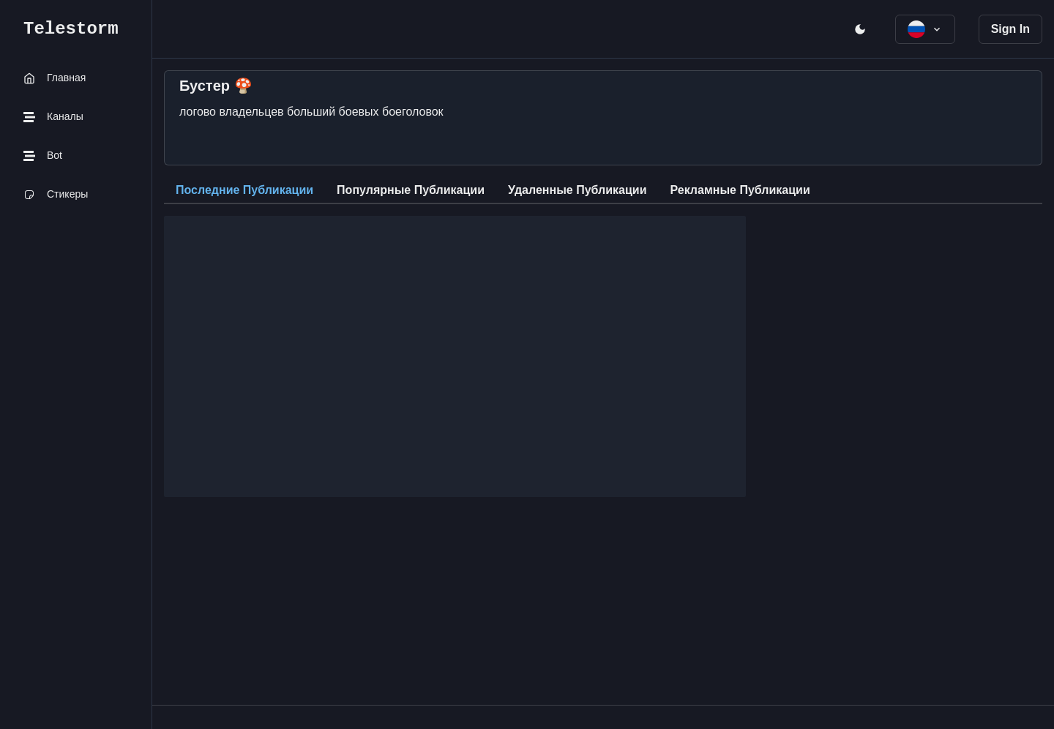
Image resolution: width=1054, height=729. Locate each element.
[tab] (244, 190)
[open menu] (860, 29)
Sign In (1010, 29)
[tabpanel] (603, 350)
